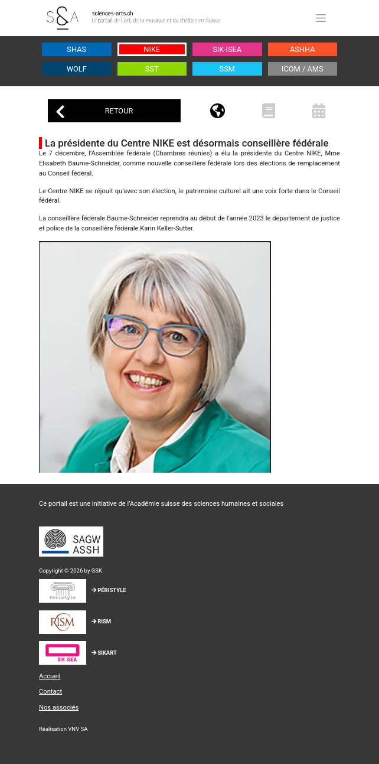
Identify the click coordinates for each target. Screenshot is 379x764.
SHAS (76, 49)
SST (152, 68)
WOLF (77, 68)
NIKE (151, 49)
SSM (227, 68)
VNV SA (77, 729)
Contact (50, 691)
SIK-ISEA (227, 49)
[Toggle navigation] (320, 18)
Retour (94, 112)
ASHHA (302, 49)
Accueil (50, 676)
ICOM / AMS (303, 68)
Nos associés (59, 707)
